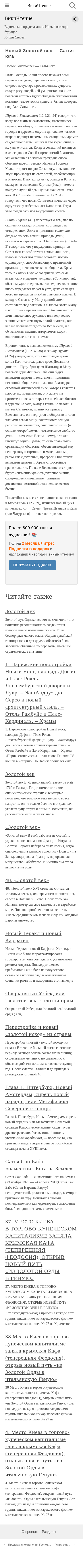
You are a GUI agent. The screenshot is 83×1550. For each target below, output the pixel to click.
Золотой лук (20, 611)
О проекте (30, 1532)
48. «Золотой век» (27, 880)
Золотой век (20, 774)
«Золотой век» (22, 827)
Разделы (49, 1532)
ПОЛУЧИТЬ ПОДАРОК (32, 565)
